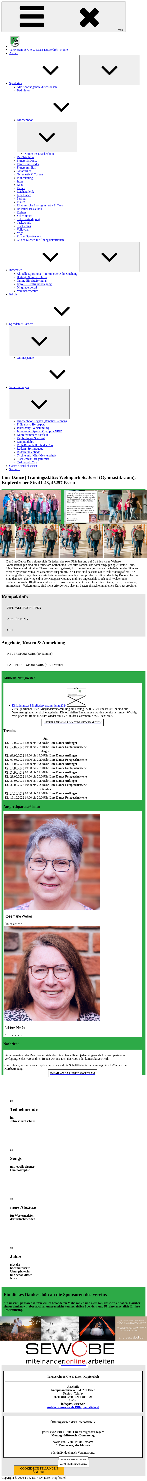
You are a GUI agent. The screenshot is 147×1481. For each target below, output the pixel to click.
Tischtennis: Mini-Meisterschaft (36, 455)
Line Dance (24, 195)
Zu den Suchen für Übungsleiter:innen (40, 239)
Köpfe (13, 294)
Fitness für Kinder (28, 164)
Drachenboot (53, 119)
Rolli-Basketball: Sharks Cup (35, 445)
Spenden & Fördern (50, 323)
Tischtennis (24, 226)
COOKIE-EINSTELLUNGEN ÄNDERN (39, 1470)
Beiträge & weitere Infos (32, 277)
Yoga (20, 233)
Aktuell (13, 53)
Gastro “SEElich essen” (23, 465)
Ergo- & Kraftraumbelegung (34, 284)
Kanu (20, 184)
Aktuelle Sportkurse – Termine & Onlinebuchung (47, 273)
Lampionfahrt (25, 441)
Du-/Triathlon (25, 157)
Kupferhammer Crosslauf (32, 434)
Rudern (21, 212)
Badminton (23, 90)
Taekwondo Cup (27, 462)
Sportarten (44, 83)
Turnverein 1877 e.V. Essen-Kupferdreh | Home (38, 49)
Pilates (21, 202)
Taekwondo (24, 222)
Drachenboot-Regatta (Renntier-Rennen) (42, 421)
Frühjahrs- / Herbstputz (31, 424)
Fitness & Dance (27, 160)
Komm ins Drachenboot (39, 153)
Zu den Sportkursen (29, 236)
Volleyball (23, 229)
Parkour (22, 198)
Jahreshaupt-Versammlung (33, 428)
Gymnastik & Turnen (30, 174)
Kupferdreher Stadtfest (31, 438)
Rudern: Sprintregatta (30, 448)
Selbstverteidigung (28, 219)
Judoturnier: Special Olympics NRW (39, 431)
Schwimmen (24, 215)
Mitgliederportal (27, 287)
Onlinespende (25, 357)
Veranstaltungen (47, 387)
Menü (63, 16)
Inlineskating (25, 177)
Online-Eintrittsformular (32, 280)
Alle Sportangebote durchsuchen (37, 87)
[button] (73, 607)
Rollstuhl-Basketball (29, 208)
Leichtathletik (25, 191)
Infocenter (44, 269)
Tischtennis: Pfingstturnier (33, 459)
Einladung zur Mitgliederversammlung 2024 (39, 705)
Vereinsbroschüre (27, 291)
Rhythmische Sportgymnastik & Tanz (40, 205)
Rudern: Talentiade (28, 452)
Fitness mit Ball (26, 167)
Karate (21, 188)
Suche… (14, 469)
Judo (20, 181)
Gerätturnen (24, 171)
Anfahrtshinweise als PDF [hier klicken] (73, 1407)
